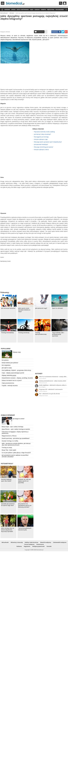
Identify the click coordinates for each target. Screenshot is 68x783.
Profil (64, 3)
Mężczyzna (50, 9)
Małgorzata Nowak (43, 395)
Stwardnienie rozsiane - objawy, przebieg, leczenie (17, 378)
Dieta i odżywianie (23, 9)
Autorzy (38, 373)
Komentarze (40, 32)
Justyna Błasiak (42, 378)
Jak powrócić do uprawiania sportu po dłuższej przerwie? (24, 505)
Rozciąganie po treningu (41, 137)
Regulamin (27, 546)
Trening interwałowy (7, 332)
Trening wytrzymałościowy (41, 333)
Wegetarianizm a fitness (9, 436)
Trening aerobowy (23, 332)
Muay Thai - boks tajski (9, 450)
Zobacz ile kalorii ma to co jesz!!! (12, 380)
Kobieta (43, 9)
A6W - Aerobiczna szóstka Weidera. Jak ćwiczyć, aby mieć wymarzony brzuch (16, 444)
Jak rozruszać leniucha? (8, 308)
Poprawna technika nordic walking (44, 132)
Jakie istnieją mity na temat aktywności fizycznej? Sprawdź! (7, 529)
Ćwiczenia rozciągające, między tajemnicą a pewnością (15, 432)
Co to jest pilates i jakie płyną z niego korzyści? (16, 452)
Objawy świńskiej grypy (9, 375)
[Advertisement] (34, 25)
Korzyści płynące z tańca (41, 149)
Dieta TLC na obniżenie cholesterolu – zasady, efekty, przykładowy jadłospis (53, 376)
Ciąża (31, 9)
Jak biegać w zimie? (18, 418)
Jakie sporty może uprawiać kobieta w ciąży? (24, 309)
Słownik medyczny (45, 542)
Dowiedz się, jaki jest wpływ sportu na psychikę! (24, 481)
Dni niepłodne (6, 365)
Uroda (13, 9)
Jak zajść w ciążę (7, 368)
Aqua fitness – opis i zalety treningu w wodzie (16, 429)
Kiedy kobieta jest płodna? (10, 363)
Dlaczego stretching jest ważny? (43, 147)
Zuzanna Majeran (43, 391)
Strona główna (1, 10)
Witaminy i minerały (17, 542)
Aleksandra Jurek (43, 382)
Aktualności (5, 542)
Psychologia (60, 9)
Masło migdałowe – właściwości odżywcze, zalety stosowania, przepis (53, 385)
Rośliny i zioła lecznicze (31, 542)
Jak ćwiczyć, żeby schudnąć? (42, 134)
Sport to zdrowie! (57, 308)
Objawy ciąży (17, 352)
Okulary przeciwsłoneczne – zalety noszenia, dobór (52, 381)
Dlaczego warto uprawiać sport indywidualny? (48, 142)
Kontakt (49, 546)
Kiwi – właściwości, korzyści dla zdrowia (49, 393)
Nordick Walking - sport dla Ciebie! (6, 480)
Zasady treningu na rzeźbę (10, 441)
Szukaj (60, 3)
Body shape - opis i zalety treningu (12, 426)
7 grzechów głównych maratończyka (24, 529)
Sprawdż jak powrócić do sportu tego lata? (8, 504)
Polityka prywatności (38, 546)
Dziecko (37, 9)
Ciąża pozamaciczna (8, 383)
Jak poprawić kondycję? (41, 144)
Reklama (19, 546)
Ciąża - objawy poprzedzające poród (13, 373)
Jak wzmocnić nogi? (41, 308)
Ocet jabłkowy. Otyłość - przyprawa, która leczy (16, 370)
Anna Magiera (42, 387)
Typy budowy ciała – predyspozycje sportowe (58, 334)
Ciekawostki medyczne (59, 542)
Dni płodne (5, 360)
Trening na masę (7, 447)
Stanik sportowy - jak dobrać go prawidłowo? (16, 438)
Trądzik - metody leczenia (10, 385)
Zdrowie (7, 9)
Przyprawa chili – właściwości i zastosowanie (51, 389)
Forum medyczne (29, 544)
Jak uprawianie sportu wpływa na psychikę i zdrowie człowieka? (15, 456)
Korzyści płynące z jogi (41, 139)
